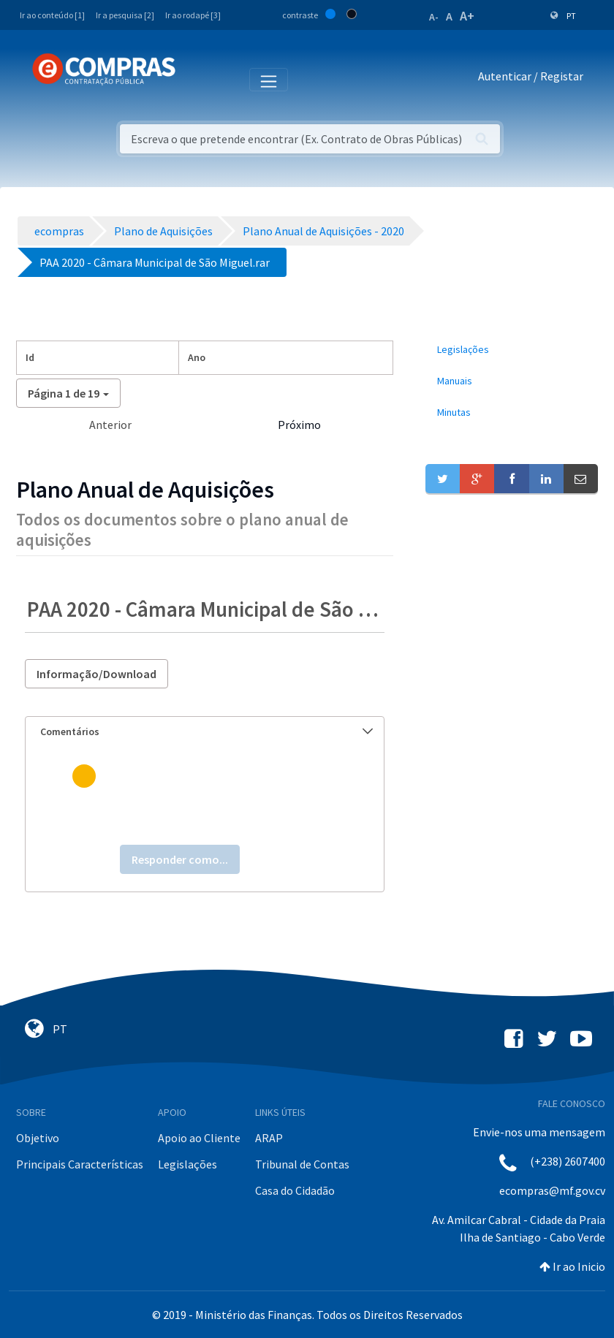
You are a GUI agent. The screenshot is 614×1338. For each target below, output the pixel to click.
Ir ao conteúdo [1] (52, 14)
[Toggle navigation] (196, 79)
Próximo (299, 424)
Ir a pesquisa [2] (125, 14)
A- (434, 16)
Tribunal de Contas (302, 1164)
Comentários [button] (206, 731)
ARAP (269, 1137)
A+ (467, 15)
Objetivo (37, 1137)
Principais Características (79, 1164)
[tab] (205, 732)
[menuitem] (511, 350)
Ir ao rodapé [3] (193, 14)
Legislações (187, 1164)
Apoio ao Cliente (199, 1137)
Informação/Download (96, 673)
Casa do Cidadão (295, 1190)
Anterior (110, 424)
